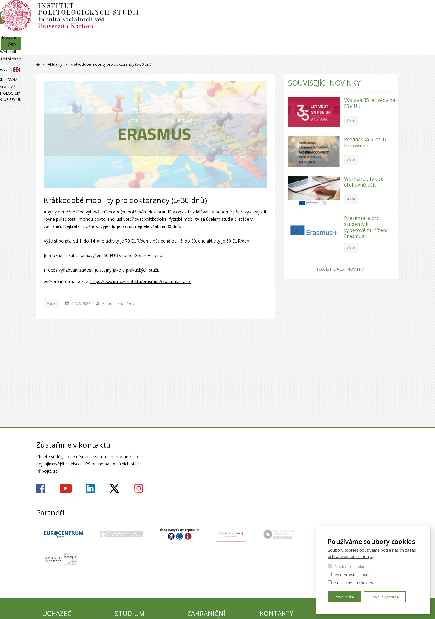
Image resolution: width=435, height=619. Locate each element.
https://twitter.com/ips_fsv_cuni (114, 488)
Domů (38, 64)
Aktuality (55, 64)
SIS (299, 11)
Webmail (358, 11)
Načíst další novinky (341, 269)
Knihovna (294, 32)
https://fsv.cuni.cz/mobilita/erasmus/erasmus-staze (140, 281)
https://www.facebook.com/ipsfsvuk (40, 488)
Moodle (318, 11)
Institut (54, 50)
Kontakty (378, 50)
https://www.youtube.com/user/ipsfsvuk (66, 488)
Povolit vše (344, 597)
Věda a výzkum (226, 50)
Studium (165, 50)
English (394, 22)
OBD (337, 11)
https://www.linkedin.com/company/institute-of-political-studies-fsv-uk (90, 488)
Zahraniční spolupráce (305, 50)
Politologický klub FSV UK (373, 32)
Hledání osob (386, 11)
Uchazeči (109, 50)
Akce (51, 303)
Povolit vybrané (384, 597)
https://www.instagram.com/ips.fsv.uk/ (138, 488)
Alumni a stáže (326, 32)
